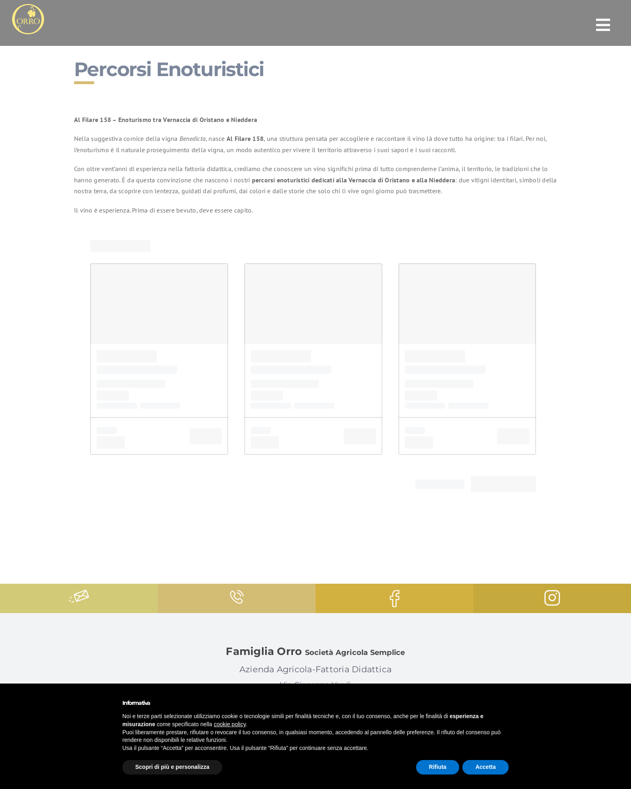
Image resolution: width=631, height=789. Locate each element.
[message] (79, 593)
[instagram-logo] (552, 593)
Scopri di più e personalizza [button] (172, 767)
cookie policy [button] (229, 724)
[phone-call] (237, 593)
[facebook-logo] (395, 593)
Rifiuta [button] (438, 767)
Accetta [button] (485, 767)
